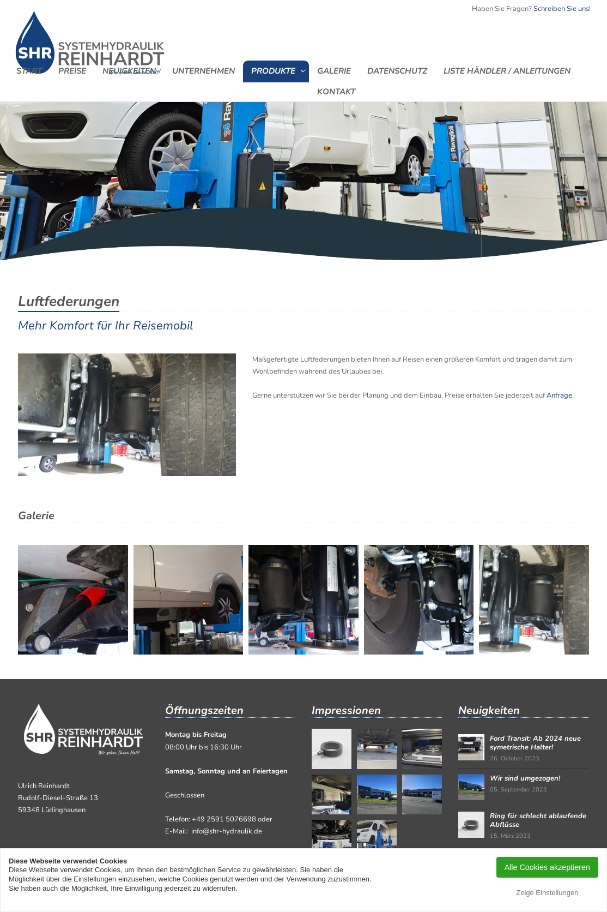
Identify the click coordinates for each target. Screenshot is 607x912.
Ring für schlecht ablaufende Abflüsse (538, 820)
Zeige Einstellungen (547, 893)
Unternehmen (203, 70)
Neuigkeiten (129, 70)
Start (29, 70)
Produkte (273, 70)
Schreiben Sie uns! (562, 9)
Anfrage (559, 395)
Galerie (334, 70)
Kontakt (336, 91)
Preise (72, 70)
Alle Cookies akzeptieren (547, 867)
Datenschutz (397, 70)
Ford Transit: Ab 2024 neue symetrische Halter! (535, 743)
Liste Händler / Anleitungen (507, 70)
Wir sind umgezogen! (525, 778)
